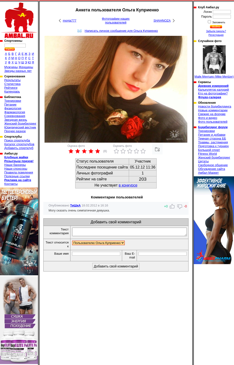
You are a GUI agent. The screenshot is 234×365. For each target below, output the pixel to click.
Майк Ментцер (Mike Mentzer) (214, 61)
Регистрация (216, 34)
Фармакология (14, 112)
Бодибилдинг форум (213, 127)
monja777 (69, 20)
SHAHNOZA (162, 20)
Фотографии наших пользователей (116, 20)
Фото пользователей (212, 121)
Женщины (26, 67)
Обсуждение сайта (211, 169)
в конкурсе (128, 185)
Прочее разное (15, 131)
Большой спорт (209, 150)
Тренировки (12, 101)
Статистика (12, 84)
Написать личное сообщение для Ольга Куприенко (121, 31)
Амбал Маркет (208, 172)
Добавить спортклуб (18, 148)
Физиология (12, 108)
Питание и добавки (211, 134)
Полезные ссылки (17, 176)
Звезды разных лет (18, 71)
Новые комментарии (213, 110)
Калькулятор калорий (213, 89)
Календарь (12, 91)
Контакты (11, 184)
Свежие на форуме (212, 114)
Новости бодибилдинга (214, 106)
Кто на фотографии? (213, 93)
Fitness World (207, 153)
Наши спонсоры (15, 168)
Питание (10, 104)
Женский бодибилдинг (20, 123)
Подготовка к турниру (213, 146)
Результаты (12, 80)
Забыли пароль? (216, 31)
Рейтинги (10, 87)
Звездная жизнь (15, 120)
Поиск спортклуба (17, 140)
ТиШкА (75, 205)
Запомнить (218, 22)
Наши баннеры (15, 165)
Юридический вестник (20, 127)
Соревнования (14, 116)
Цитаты (203, 161)
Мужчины (11, 67)
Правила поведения (18, 172)
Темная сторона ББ (212, 138)
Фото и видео (207, 118)
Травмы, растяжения (213, 142)
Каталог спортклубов (19, 144)
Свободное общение (213, 165)
